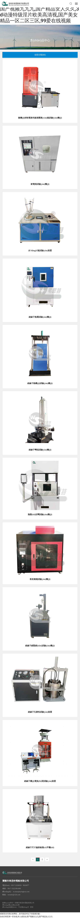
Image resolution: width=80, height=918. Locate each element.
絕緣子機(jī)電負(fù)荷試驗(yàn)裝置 (40, 781)
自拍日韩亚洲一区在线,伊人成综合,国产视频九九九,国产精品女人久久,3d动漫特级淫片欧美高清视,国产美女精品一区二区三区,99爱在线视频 (39, 12)
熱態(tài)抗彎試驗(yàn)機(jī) (40, 514)
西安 (31, 907)
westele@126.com (14, 895)
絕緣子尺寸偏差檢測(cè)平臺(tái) (40, 847)
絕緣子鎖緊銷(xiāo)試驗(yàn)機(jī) (40, 646)
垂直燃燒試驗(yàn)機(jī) (40, 579)
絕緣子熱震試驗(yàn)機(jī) (40, 317)
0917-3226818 (16, 885)
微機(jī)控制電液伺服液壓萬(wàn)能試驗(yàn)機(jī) (40, 118)
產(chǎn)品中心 (40, 40)
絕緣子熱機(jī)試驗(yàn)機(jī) (40, 383)
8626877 (26, 885)
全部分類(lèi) (40, 55)
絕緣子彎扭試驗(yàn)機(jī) (40, 450)
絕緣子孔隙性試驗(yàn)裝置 (40, 712)
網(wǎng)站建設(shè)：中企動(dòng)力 (15, 907)
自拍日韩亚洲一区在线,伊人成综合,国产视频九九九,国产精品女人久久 (26, 917)
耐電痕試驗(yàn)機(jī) (40, 184)
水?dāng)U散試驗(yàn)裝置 (40, 250)
